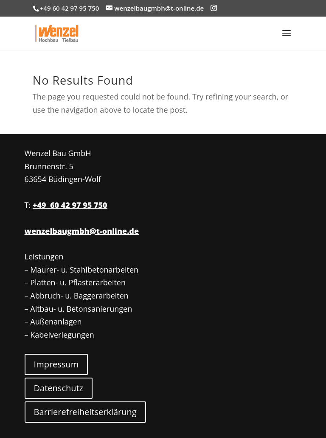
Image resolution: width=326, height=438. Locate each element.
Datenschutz (58, 388)
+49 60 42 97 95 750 (70, 205)
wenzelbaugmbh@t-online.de (82, 231)
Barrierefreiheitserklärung (85, 412)
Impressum (56, 364)
